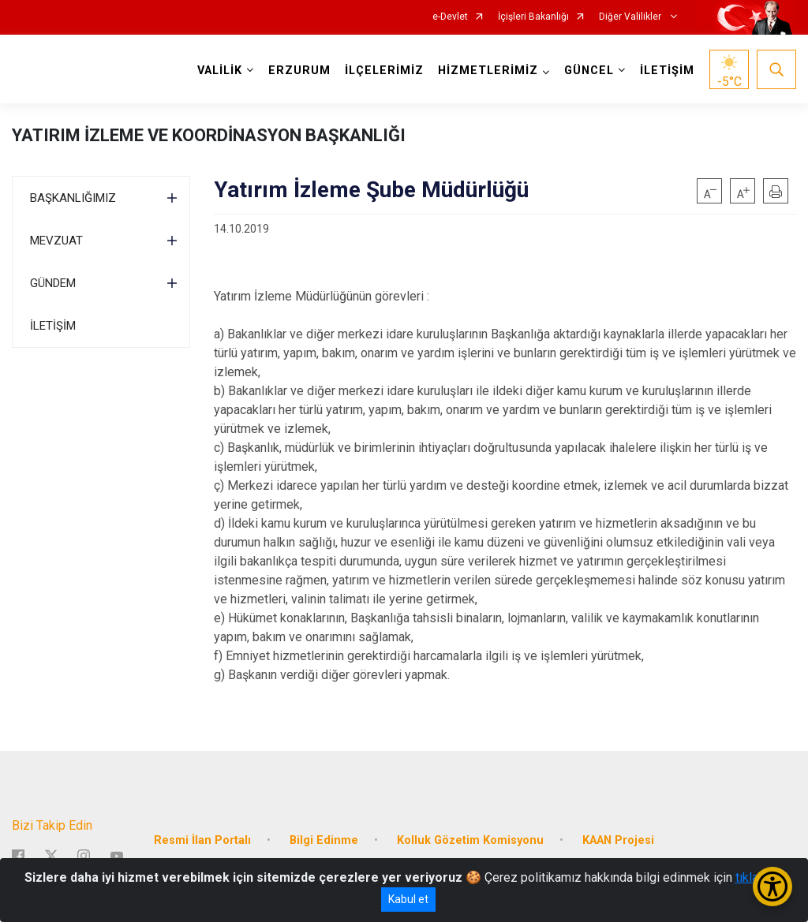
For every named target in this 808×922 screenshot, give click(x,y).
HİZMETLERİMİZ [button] (488, 70)
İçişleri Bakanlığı (533, 17)
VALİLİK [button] (219, 70)
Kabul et (408, 899)
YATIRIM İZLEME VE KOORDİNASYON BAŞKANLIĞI (209, 135)
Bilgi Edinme (324, 839)
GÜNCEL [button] (589, 70)
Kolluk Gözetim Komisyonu (470, 839)
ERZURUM (299, 70)
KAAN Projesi (618, 839)
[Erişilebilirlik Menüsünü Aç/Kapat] (772, 886)
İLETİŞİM (667, 70)
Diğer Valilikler (631, 17)
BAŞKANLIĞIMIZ (73, 198)
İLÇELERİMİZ (384, 70)
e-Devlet (450, 17)
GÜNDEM (53, 283)
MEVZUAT (56, 240)
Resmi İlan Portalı (202, 839)
